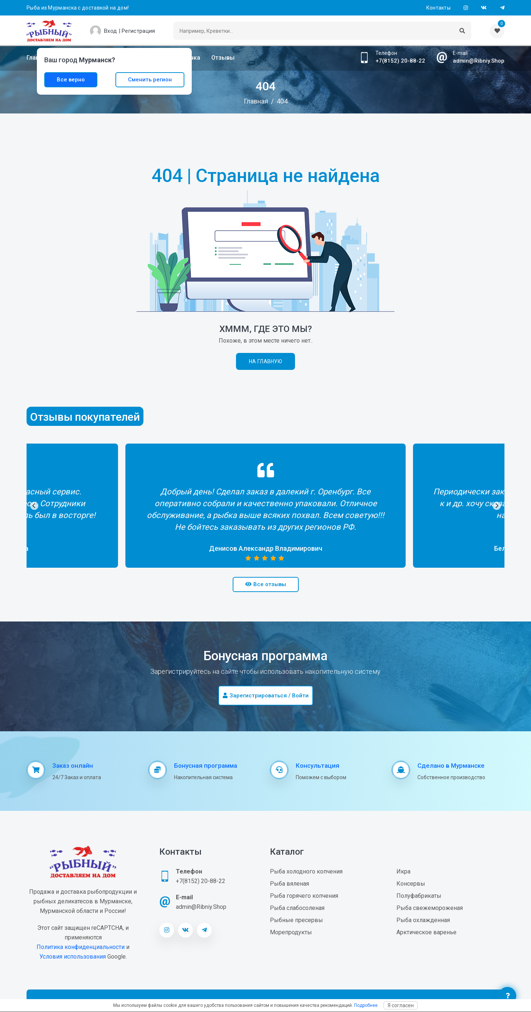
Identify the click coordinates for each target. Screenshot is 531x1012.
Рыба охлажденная (423, 920)
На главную (265, 361)
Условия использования (72, 956)
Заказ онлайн (72, 765)
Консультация (317, 765)
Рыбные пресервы (296, 920)
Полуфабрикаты (418, 895)
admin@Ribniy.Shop (478, 60)
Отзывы (223, 57)
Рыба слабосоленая (297, 907)
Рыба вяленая (289, 883)
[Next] (497, 506)
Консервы (410, 883)
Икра (403, 871)
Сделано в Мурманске (451, 765)
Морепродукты (291, 932)
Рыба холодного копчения (306, 871)
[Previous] (34, 506)
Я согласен (401, 1005)
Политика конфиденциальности (81, 946)
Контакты (438, 8)
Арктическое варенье (426, 932)
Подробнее (366, 1005)
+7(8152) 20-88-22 (400, 60)
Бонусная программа (205, 765)
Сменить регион (150, 79)
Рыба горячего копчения (304, 895)
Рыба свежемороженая (429, 907)
